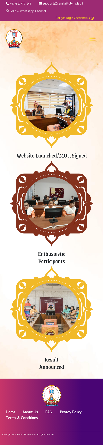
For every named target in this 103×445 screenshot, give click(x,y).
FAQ (48, 413)
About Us (30, 413)
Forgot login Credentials (74, 18)
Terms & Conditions (22, 418)
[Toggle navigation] (92, 38)
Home (10, 413)
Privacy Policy (70, 413)
